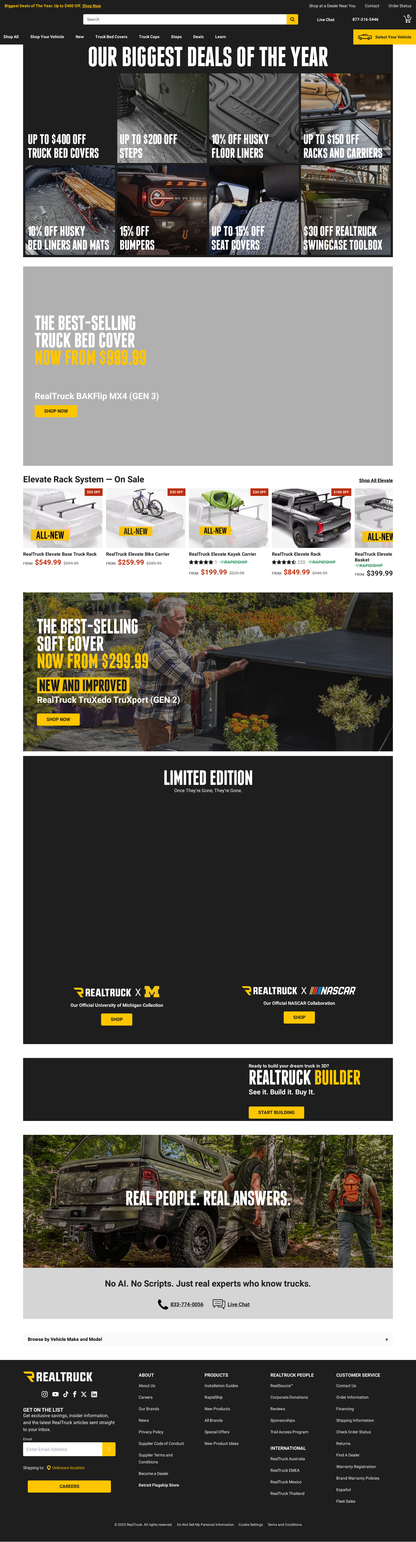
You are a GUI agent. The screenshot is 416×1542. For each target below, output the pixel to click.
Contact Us (346, 1386)
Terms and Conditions (285, 1525)
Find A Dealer (348, 1455)
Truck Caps (149, 36)
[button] (208, 1339)
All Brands (214, 1420)
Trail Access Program (289, 1432)
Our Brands (149, 1409)
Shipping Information (355, 1420)
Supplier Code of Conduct (161, 1443)
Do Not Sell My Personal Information (205, 1525)
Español (343, 1490)
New (80, 36)
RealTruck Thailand (287, 1493)
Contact (372, 5)
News (144, 1420)
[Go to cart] (407, 19)
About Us (147, 1386)
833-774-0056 (186, 1305)
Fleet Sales (345, 1501)
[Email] (62, 1449)
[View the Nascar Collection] (299, 1018)
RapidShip (214, 1397)
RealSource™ (281, 1386)
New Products (217, 1409)
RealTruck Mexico (286, 1482)
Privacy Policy (151, 1432)
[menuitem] (11, 37)
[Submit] (109, 1449)
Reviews (277, 1409)
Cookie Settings (251, 1525)
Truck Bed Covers (111, 36)
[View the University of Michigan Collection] (116, 1020)
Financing (345, 1409)
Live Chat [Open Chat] (239, 1305)
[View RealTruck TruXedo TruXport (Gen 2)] (58, 719)
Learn (220, 36)
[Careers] (69, 1487)
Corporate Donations (289, 1397)
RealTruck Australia (287, 1459)
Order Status (400, 5)
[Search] (190, 19)
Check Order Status (353, 1432)
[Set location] (66, 1468)
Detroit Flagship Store (159, 1485)
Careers (146, 1397)
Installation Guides (221, 1386)
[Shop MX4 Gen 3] (56, 411)
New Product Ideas (222, 1443)
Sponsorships (282, 1420)
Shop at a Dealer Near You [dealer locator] (332, 5)
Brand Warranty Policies (357, 1478)
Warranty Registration (356, 1467)
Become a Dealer (153, 1473)
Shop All (11, 36)
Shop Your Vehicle (47, 36)
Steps (176, 36)
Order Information (352, 1397)
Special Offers (217, 1432)
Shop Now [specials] (91, 5)
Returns (343, 1443)
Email (27, 1439)
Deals (198, 36)
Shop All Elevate (376, 480)
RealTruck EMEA (285, 1470)
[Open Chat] (321, 19)
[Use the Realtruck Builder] (276, 1113)
